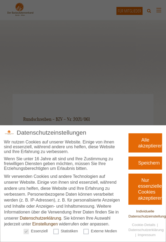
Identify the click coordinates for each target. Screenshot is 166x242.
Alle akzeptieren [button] (152, 142)
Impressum (144, 233)
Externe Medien (99, 229)
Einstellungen (46, 223)
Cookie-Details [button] (142, 223)
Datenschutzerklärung (41, 217)
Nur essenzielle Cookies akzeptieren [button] (149, 189)
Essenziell (37, 229)
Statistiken (66, 229)
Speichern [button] (150, 163)
